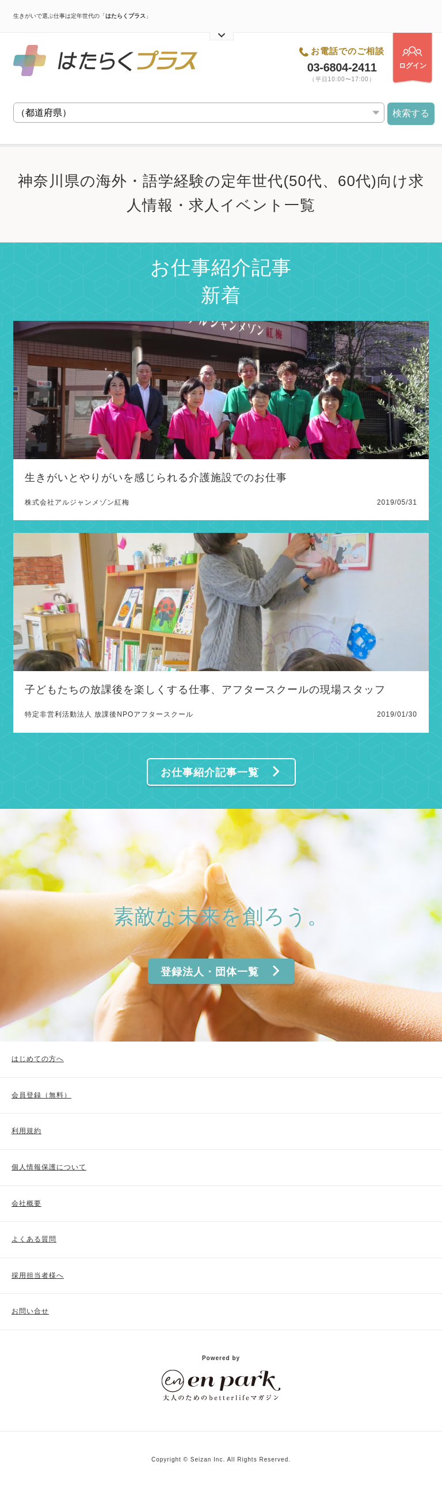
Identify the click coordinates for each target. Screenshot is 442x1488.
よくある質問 (34, 1239)
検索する (411, 113)
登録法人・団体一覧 (221, 972)
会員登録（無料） (41, 1095)
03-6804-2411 (342, 67)
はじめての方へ (38, 1059)
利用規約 (26, 1131)
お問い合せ (30, 1311)
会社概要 (26, 1203)
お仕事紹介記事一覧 (221, 772)
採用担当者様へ (38, 1275)
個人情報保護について (49, 1167)
